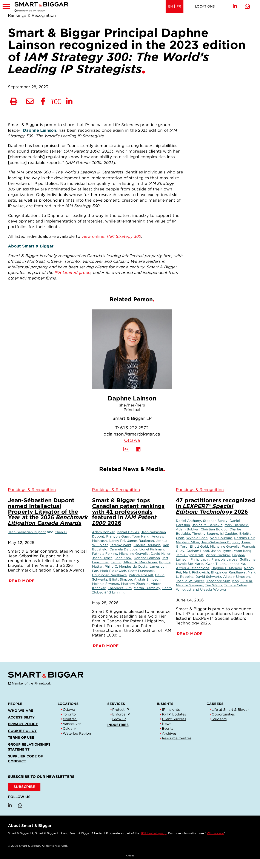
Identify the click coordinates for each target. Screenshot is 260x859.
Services (116, 704)
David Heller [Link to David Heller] (161, 554)
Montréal (70, 719)
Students (219, 719)
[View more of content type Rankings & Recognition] (32, 15)
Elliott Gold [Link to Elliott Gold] (199, 546)
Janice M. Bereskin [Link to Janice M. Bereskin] (207, 525)
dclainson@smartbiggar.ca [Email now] (132, 434)
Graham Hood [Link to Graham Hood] (197, 551)
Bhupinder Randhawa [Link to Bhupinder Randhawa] (109, 575)
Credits (130, 855)
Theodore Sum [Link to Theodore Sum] (120, 588)
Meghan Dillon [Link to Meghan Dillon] (187, 542)
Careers (214, 704)
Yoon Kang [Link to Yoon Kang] (140, 536)
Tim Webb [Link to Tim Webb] (213, 585)
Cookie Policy (22, 731)
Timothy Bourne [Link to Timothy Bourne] (205, 533)
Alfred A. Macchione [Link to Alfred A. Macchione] (140, 562)
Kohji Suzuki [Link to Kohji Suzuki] (242, 581)
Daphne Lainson (132, 398)
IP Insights (171, 710)
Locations (205, 6)
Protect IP (120, 710)
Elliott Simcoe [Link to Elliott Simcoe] (120, 579)
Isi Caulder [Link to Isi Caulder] (228, 533)
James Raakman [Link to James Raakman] (140, 541)
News (166, 724)
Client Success (174, 719)
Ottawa (132, 440)
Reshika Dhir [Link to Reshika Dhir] (244, 538)
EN (170, 6)
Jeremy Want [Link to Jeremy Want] (120, 545)
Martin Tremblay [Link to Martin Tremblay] (147, 588)
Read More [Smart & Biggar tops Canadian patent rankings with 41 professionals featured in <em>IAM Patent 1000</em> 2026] (106, 645)
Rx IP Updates (174, 714)
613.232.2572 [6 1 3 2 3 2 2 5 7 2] (134, 427)
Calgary (69, 728)
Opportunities (223, 714)
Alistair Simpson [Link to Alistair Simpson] (147, 579)
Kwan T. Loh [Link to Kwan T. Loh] (215, 564)
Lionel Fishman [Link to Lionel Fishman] (151, 549)
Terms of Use (21, 737)
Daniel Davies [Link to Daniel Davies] (128, 532)
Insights (165, 704)
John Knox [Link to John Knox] (123, 558)
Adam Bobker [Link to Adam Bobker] (103, 532)
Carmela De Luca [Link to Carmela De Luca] (123, 549)
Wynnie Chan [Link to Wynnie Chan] (197, 538)
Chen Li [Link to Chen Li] (61, 532)
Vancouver (72, 724)
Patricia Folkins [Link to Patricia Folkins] (104, 554)
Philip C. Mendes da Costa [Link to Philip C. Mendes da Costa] (126, 566)
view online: (111, 236)
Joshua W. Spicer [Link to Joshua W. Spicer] (190, 581)
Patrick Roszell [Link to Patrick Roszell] (141, 575)
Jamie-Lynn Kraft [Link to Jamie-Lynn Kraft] (189, 555)
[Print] (13, 101)
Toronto (69, 714)
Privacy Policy (23, 724)
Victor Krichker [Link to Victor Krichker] (218, 555)
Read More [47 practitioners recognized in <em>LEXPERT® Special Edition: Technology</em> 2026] (190, 633)
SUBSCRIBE (24, 787)
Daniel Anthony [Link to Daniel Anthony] (188, 521)
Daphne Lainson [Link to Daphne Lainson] (147, 558)
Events (167, 728)
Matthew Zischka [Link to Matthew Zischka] (135, 584)
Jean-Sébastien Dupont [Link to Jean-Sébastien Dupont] (27, 532)
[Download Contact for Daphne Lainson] (126, 449)
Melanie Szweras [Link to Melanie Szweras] (105, 584)
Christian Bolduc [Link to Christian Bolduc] (214, 529)
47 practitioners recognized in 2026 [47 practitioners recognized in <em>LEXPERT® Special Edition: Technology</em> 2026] (215, 506)
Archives (169, 733)
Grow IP (119, 719)
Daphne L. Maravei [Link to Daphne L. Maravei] (226, 568)
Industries (118, 725)
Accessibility (21, 717)
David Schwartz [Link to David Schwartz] (208, 577)
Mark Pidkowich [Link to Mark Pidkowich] (113, 571)
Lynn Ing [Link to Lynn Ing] (119, 592)
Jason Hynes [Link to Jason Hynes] (102, 558)
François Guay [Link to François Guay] (118, 536)
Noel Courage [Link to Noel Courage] (221, 538)
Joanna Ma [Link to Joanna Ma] (236, 564)
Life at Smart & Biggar (230, 710)
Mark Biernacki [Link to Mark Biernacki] (237, 525)
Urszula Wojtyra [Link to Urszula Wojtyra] (213, 589)
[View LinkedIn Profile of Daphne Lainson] (138, 449)
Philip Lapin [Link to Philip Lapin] (200, 559)
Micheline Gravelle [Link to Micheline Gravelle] (134, 554)
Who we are (20, 711)
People (15, 704)
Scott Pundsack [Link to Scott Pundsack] (141, 571)
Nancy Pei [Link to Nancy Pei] (117, 541)
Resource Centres (176, 738)
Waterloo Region (77, 733)
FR (179, 6)
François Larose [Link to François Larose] (224, 559)
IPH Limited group (153, 833)
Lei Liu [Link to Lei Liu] (116, 562)
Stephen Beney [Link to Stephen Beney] (215, 521)
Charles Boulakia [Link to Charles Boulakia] (147, 545)
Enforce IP (121, 714)
